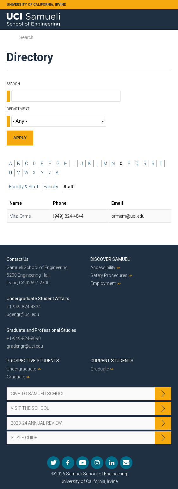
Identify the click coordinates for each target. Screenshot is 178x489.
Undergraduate (21, 368)
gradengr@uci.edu (25, 346)
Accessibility (102, 267)
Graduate (16, 376)
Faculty (51, 186)
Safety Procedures (108, 275)
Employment (103, 283)
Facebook (68, 462)
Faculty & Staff (23, 186)
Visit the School (30, 408)
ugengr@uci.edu (23, 314)
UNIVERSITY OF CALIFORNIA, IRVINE (36, 5)
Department (18, 109)
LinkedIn (111, 462)
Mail (126, 462)
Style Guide (24, 437)
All (58, 172)
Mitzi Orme (20, 216)
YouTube (82, 462)
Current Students (111, 360)
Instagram (97, 462)
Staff (69, 186)
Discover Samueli (110, 259)
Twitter (53, 462)
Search (13, 84)
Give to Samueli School (37, 393)
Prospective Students (33, 360)
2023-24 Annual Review (36, 423)
